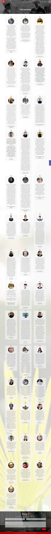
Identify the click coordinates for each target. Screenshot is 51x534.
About (26, 1)
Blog (42, 1)
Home (24, 1)
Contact (48, 1)
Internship (30, 1)
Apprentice (39, 1)
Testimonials (34, 1)
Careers (45, 1)
